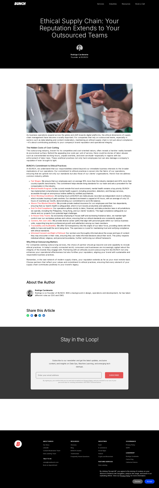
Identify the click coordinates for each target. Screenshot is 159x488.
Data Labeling (102, 465)
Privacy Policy (130, 445)
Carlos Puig (129, 459)
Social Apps (102, 450)
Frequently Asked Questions (80, 456)
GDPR (128, 448)
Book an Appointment (50, 465)
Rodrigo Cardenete (132, 456)
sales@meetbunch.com (51, 462)
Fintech (100, 453)
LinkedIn (46, 448)
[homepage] (20, 3)
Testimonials (75, 453)
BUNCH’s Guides (76, 450)
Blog (72, 448)
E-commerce (102, 448)
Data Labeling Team (49, 453)
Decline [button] (137, 481)
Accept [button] (149, 481)
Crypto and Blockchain (105, 456)
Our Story (46, 445)
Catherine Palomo (132, 462)
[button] (100, 4)
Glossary (74, 445)
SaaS (100, 445)
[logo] (18, 444)
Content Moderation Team (51, 450)
